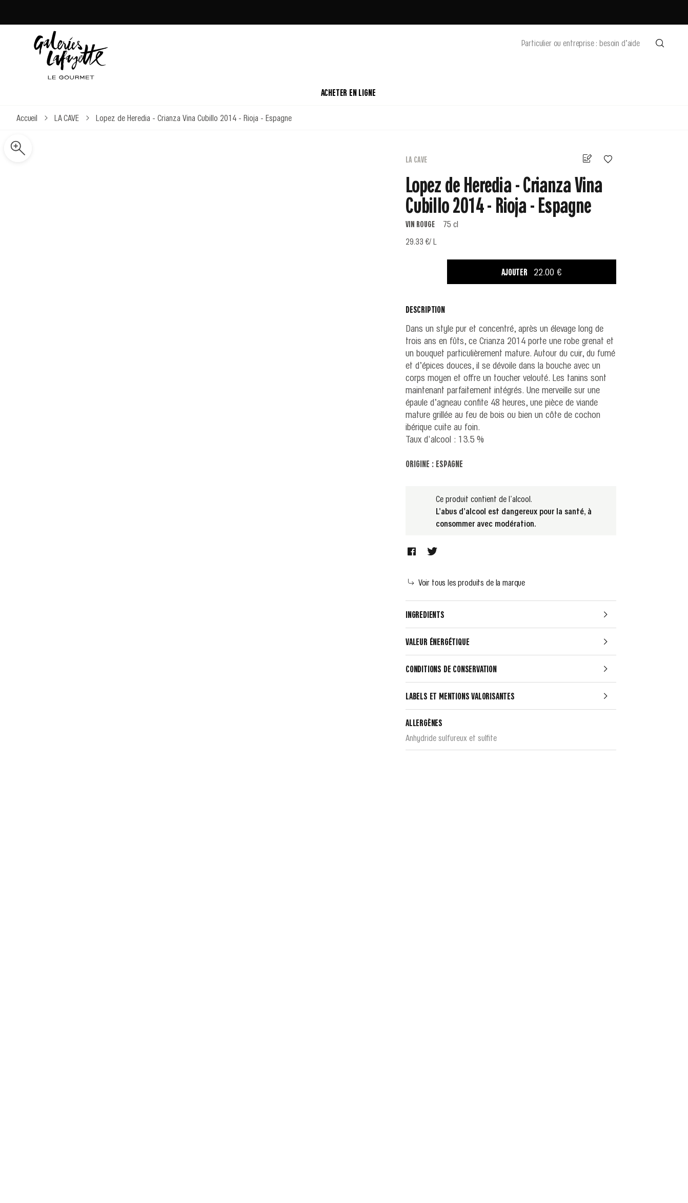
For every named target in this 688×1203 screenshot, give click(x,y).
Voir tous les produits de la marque (466, 582)
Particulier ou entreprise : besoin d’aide (580, 42)
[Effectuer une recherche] (660, 42)
